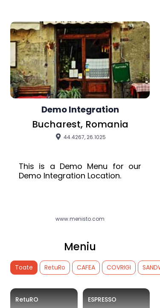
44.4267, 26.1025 (80, 136)
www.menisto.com (80, 219)
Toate (24, 267)
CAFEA (86, 267)
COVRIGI (119, 267)
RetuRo (54, 267)
